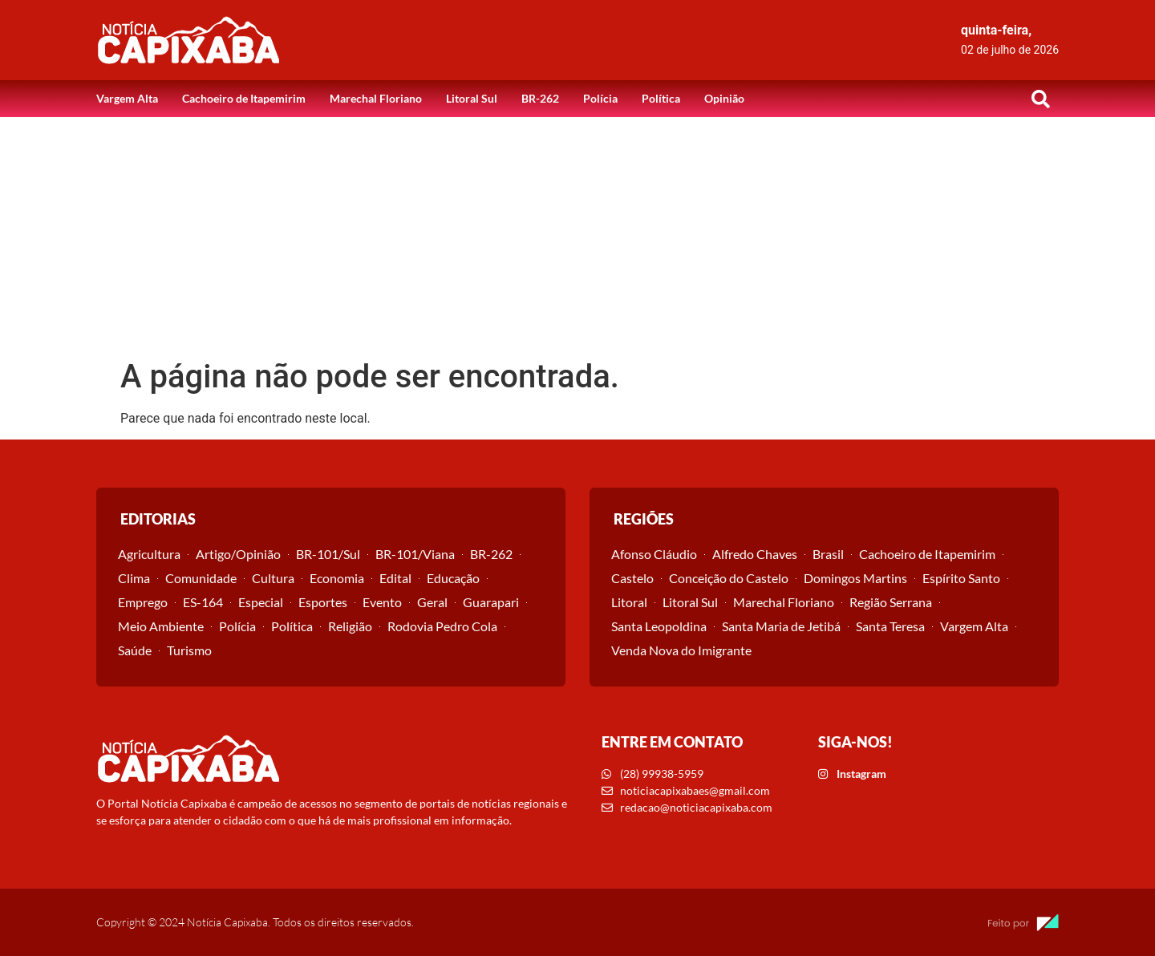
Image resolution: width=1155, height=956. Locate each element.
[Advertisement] (577, 237)
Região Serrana (890, 602)
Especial (260, 602)
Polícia (600, 98)
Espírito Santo (961, 577)
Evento (382, 602)
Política (661, 98)
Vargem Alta (127, 98)
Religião (350, 626)
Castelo (632, 577)
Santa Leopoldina (659, 626)
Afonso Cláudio (654, 553)
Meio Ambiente (161, 626)
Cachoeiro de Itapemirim (244, 98)
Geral (432, 602)
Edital (395, 577)
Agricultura (149, 553)
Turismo (189, 650)
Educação (453, 577)
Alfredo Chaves (754, 553)
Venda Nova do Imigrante (681, 650)
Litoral (629, 602)
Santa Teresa (890, 626)
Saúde (135, 650)
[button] (1040, 98)
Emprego (143, 602)
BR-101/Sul (328, 553)
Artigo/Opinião (238, 553)
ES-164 (203, 602)
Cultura (273, 577)
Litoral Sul (471, 98)
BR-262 (540, 98)
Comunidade (201, 577)
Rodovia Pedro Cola (442, 626)
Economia (337, 577)
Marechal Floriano (376, 98)
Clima (134, 577)
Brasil (828, 553)
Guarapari (491, 602)
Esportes (322, 602)
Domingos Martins (855, 577)
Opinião (724, 98)
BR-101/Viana (415, 553)
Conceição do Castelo (728, 577)
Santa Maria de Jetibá (781, 626)
